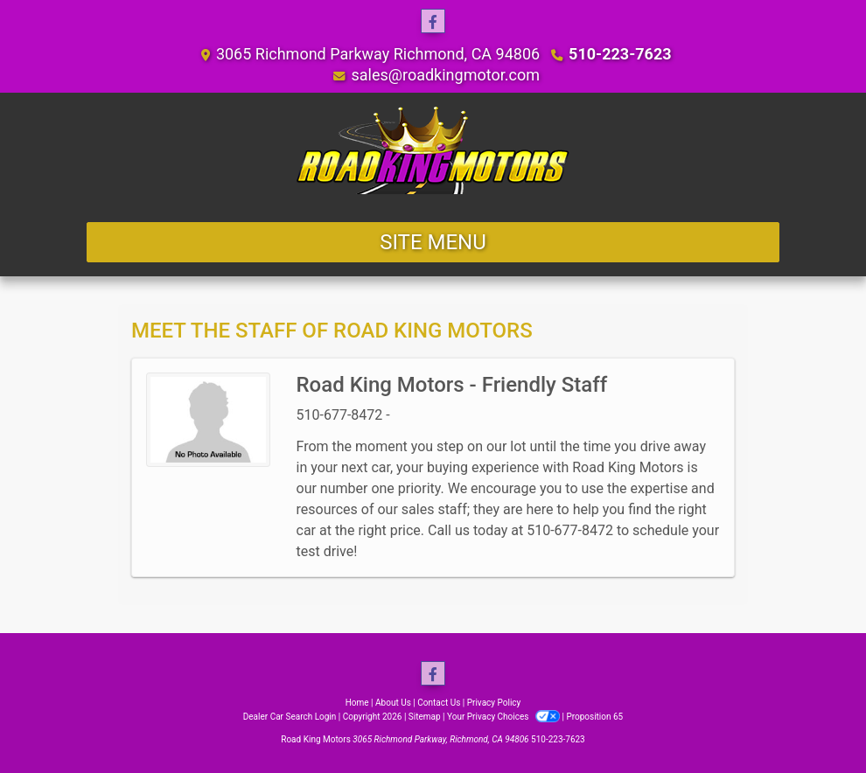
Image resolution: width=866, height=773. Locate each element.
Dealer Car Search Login (290, 716)
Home (357, 702)
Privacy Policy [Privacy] (494, 702)
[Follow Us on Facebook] (433, 22)
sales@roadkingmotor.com (446, 75)
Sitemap (425, 716)
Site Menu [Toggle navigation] (433, 242)
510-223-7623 (620, 54)
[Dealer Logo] (433, 150)
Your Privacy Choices (504, 716)
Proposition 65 (594, 716)
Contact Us (438, 702)
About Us (393, 702)
